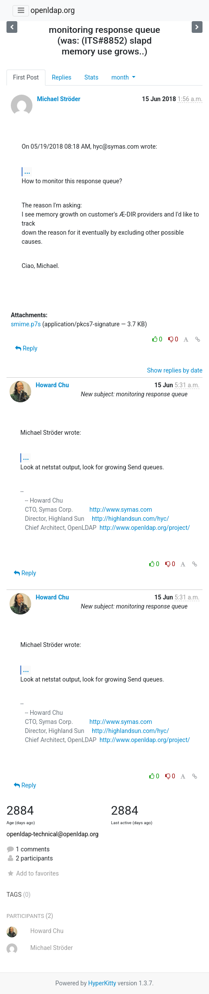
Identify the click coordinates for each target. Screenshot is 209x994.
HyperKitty (102, 983)
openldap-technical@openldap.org (52, 834)
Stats (91, 77)
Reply (26, 348)
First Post (26, 77)
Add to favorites (32, 873)
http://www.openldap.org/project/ (145, 527)
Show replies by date (175, 370)
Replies (61, 77)
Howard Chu (52, 385)
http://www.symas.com (121, 509)
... (27, 171)
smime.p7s (26, 324)
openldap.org (52, 10)
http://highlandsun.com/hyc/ (130, 518)
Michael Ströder (58, 99)
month (120, 77)
